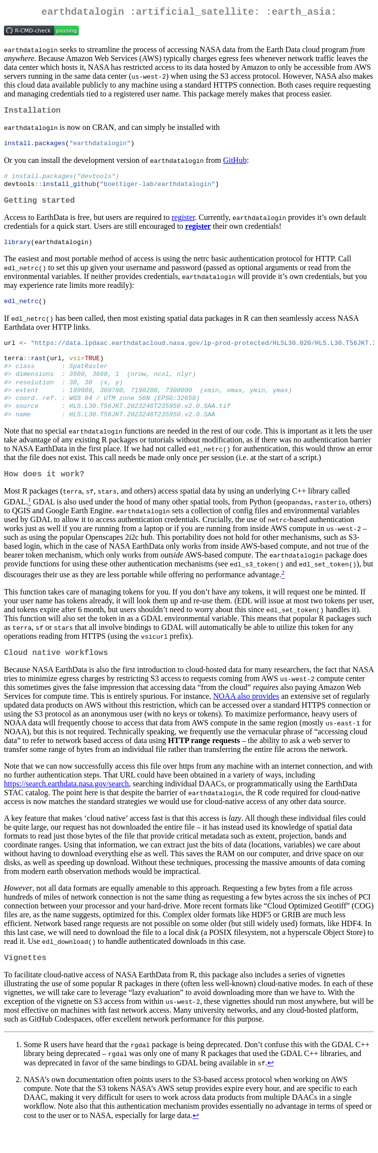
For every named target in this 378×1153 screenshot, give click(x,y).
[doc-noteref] (29, 523)
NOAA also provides (246, 719)
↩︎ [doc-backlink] (270, 1088)
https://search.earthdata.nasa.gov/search (66, 807)
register (183, 225)
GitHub (235, 164)
